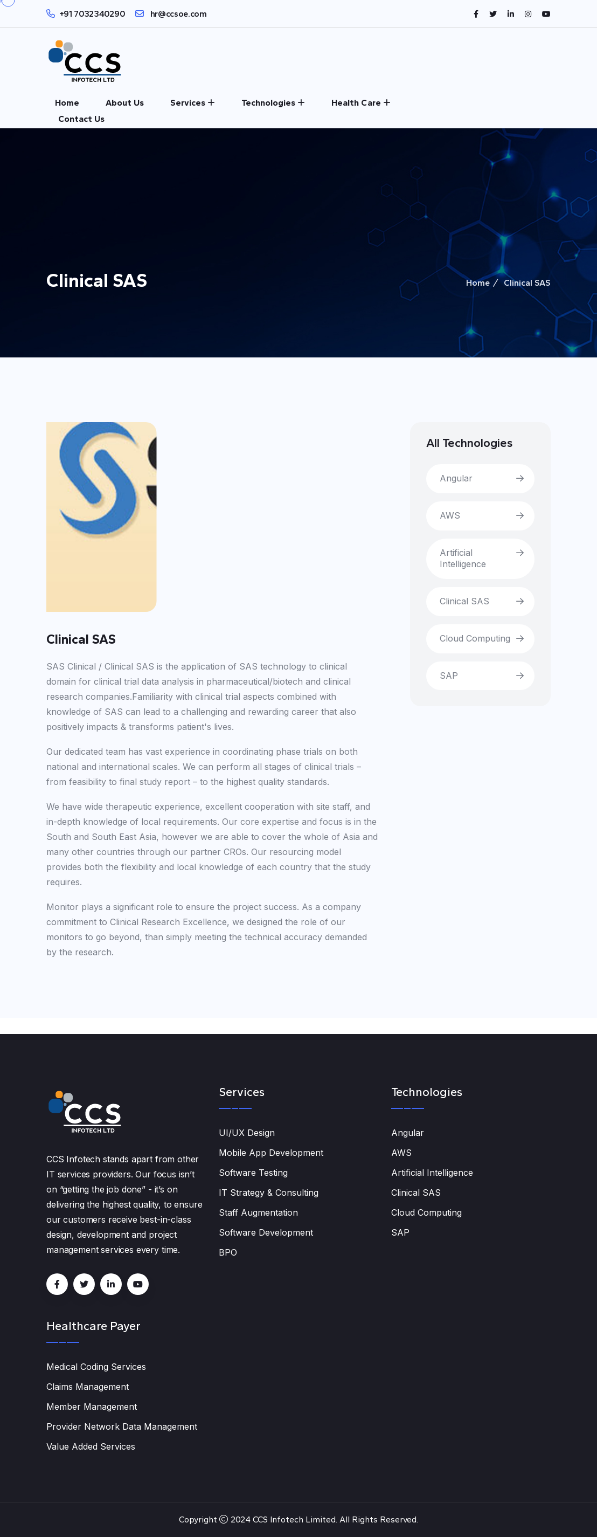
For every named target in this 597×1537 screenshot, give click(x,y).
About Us (125, 103)
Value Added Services (90, 1446)
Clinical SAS (464, 601)
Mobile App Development (271, 1152)
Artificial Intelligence (463, 558)
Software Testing (253, 1172)
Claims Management (87, 1386)
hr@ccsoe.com (177, 14)
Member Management (91, 1406)
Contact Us (81, 119)
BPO (228, 1252)
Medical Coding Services (96, 1366)
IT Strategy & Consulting (268, 1192)
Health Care (356, 103)
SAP (449, 675)
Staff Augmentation (258, 1212)
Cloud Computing (475, 638)
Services (187, 103)
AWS (450, 515)
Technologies (268, 103)
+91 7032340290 (92, 14)
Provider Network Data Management (121, 1426)
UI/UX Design (247, 1132)
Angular (456, 478)
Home (67, 103)
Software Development (266, 1232)
